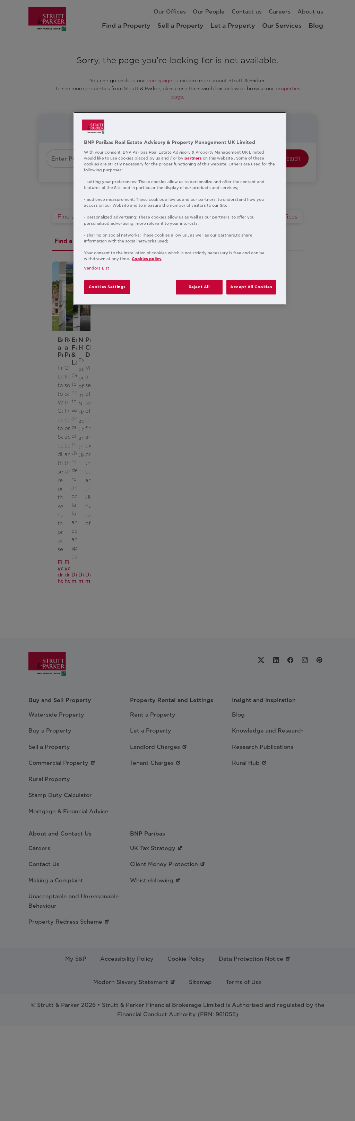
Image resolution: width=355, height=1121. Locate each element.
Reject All (199, 286)
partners (193, 158)
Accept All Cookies (251, 286)
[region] (179, 208)
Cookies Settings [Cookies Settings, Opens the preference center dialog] (107, 286)
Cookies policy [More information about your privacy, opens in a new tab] (147, 258)
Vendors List (96, 268)
